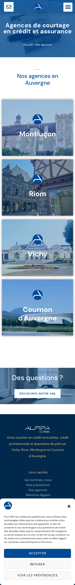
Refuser (37, 565)
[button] (69, 506)
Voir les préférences (37, 576)
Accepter (37, 553)
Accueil (28, 44)
